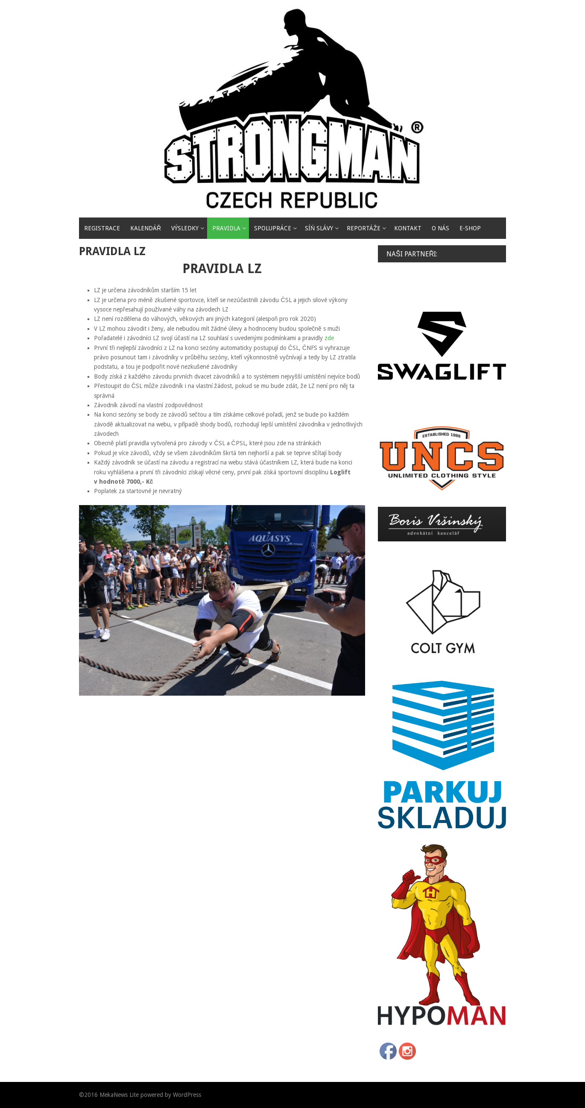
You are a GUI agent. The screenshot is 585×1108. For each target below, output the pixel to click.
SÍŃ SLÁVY (319, 228)
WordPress (187, 1094)
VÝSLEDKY (185, 228)
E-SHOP (470, 228)
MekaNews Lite (119, 1094)
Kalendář (145, 228)
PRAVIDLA (226, 228)
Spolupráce (272, 228)
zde (329, 338)
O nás (440, 228)
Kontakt (407, 228)
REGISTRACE (102, 228)
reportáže (363, 228)
